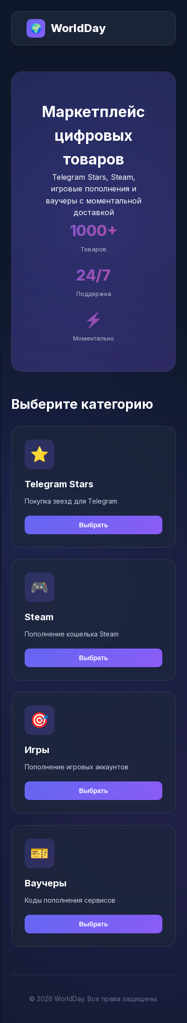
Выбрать (93, 525)
